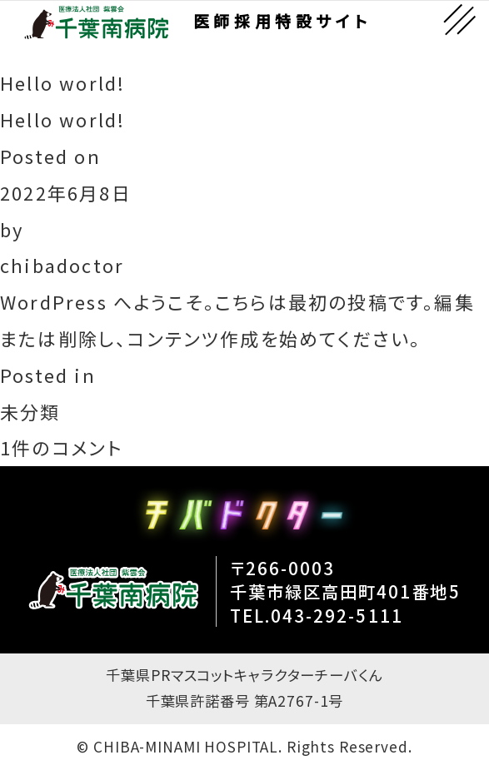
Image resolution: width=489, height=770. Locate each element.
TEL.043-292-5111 (316, 615)
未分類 (30, 412)
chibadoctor (62, 265)
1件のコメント (61, 448)
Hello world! (62, 119)
